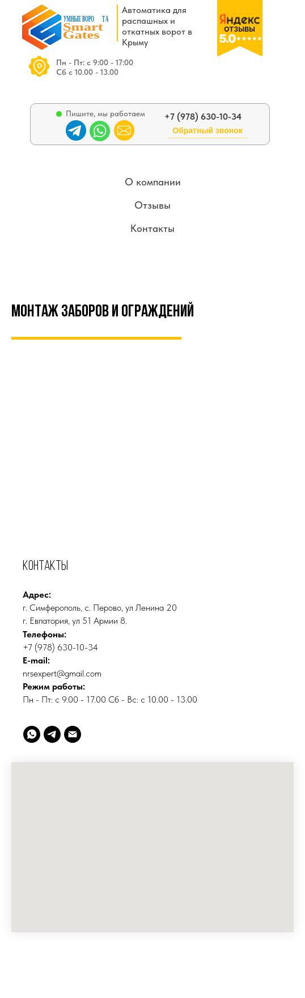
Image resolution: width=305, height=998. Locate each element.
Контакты (152, 228)
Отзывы (152, 205)
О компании (153, 182)
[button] (207, 135)
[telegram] (52, 734)
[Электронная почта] (72, 734)
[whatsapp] (31, 734)
